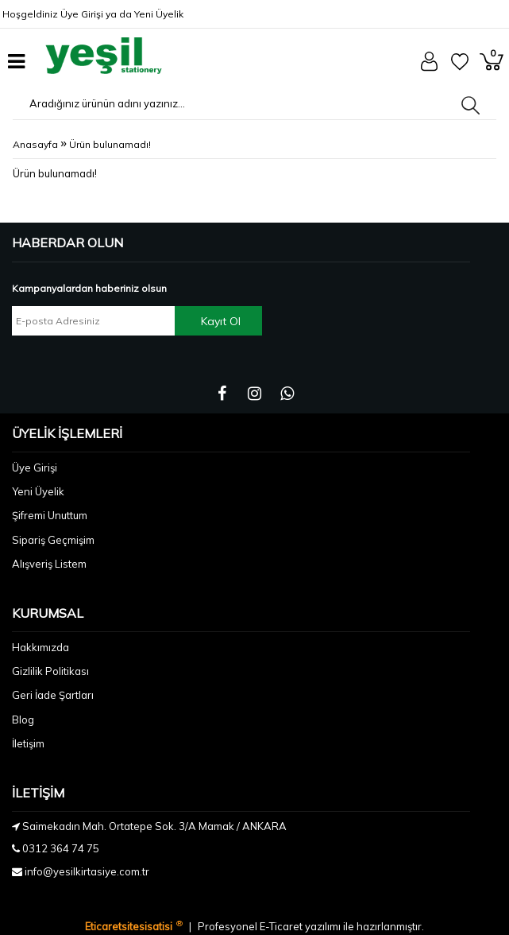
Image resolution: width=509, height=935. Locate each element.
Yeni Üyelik (158, 14)
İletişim (28, 743)
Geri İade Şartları (53, 695)
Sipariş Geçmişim (53, 539)
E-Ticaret (282, 926)
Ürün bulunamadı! (110, 144)
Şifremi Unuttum (49, 515)
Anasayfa (35, 144)
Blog (23, 719)
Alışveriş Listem (49, 563)
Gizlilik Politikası (50, 671)
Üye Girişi (81, 14)
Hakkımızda (40, 647)
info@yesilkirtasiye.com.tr (87, 871)
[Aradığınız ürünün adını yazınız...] (136, 103)
